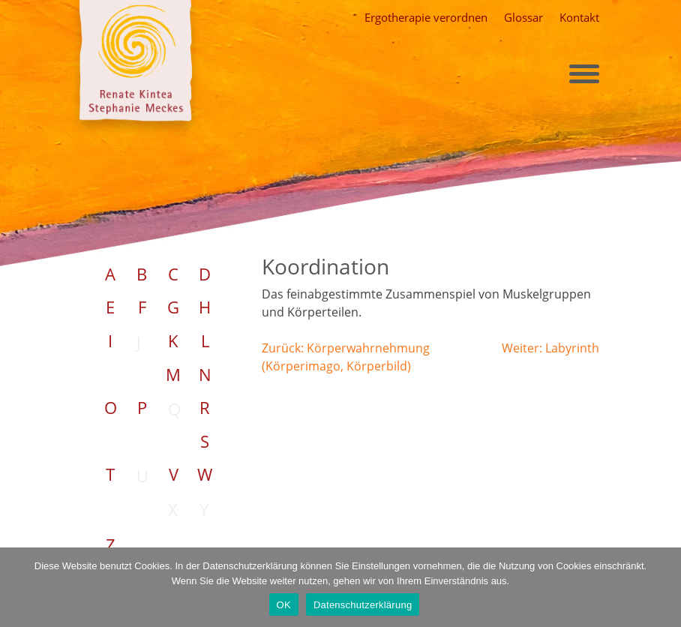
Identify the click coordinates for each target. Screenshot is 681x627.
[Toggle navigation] (584, 73)
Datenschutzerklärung (363, 604)
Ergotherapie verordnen (426, 17)
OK (284, 604)
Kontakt (579, 17)
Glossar (523, 17)
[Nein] (664, 585)
